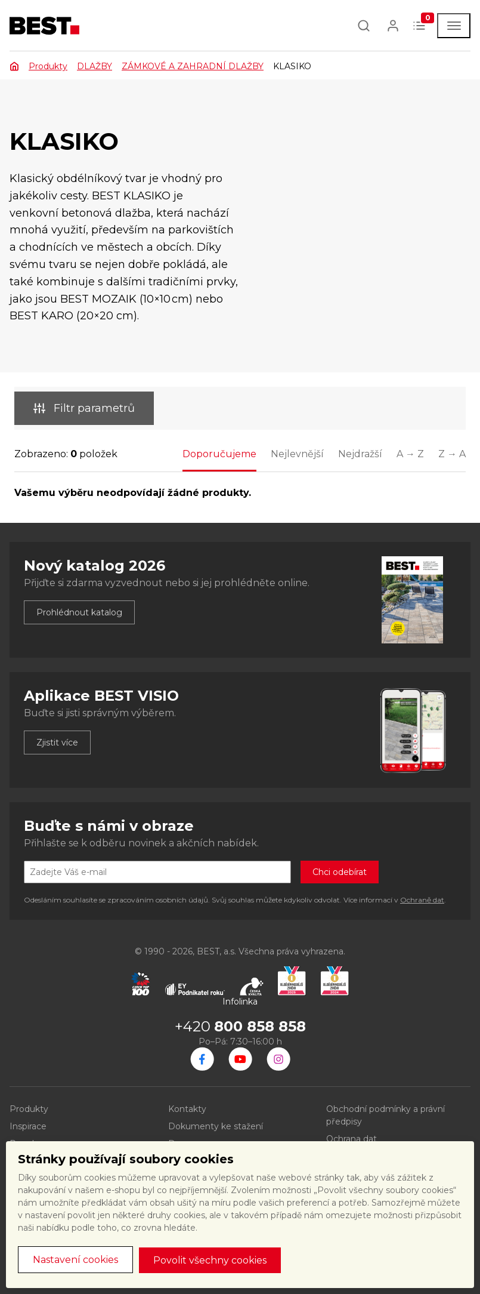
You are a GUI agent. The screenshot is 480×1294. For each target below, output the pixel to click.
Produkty (48, 66)
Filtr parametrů (84, 408)
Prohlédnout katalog (79, 612)
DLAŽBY (94, 66)
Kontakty (187, 1109)
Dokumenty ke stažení (215, 1126)
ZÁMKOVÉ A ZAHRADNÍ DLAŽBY (193, 66)
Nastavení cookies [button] (75, 1259)
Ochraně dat (422, 899)
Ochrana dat (351, 1138)
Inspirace (28, 1126)
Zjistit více (57, 742)
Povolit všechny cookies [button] (210, 1260)
